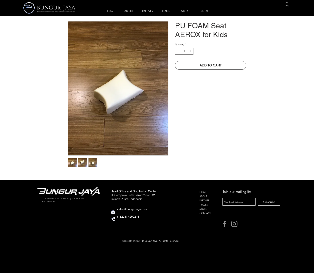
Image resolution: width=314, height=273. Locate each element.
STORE (203, 209)
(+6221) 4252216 (128, 216)
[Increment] (190, 51)
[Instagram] (234, 224)
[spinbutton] (184, 51)
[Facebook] (224, 224)
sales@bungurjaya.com (132, 209)
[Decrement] (178, 51)
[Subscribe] (269, 202)
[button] (185, 10)
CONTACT (205, 213)
